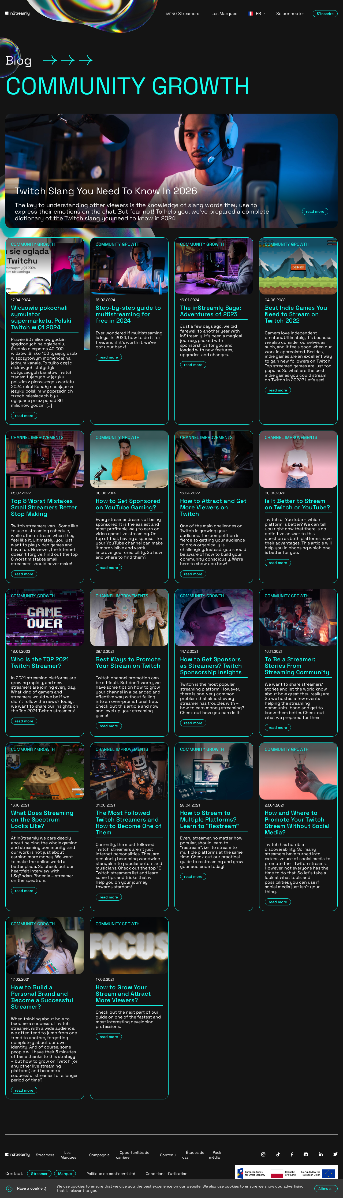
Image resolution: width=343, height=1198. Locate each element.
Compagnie (99, 1154)
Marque (65, 1173)
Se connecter (290, 13)
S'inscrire (325, 13)
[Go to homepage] (79, 14)
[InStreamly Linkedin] (321, 1155)
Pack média (215, 1155)
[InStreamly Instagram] (263, 1155)
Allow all (326, 1188)
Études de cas (193, 1155)
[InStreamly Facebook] (292, 1155)
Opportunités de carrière (132, 1155)
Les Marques (224, 13)
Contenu (168, 1154)
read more (315, 211)
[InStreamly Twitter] (335, 1155)
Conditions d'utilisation (167, 1174)
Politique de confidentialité (111, 1174)
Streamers (188, 13)
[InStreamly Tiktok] (278, 1155)
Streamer (39, 1173)
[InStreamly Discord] (306, 1155)
